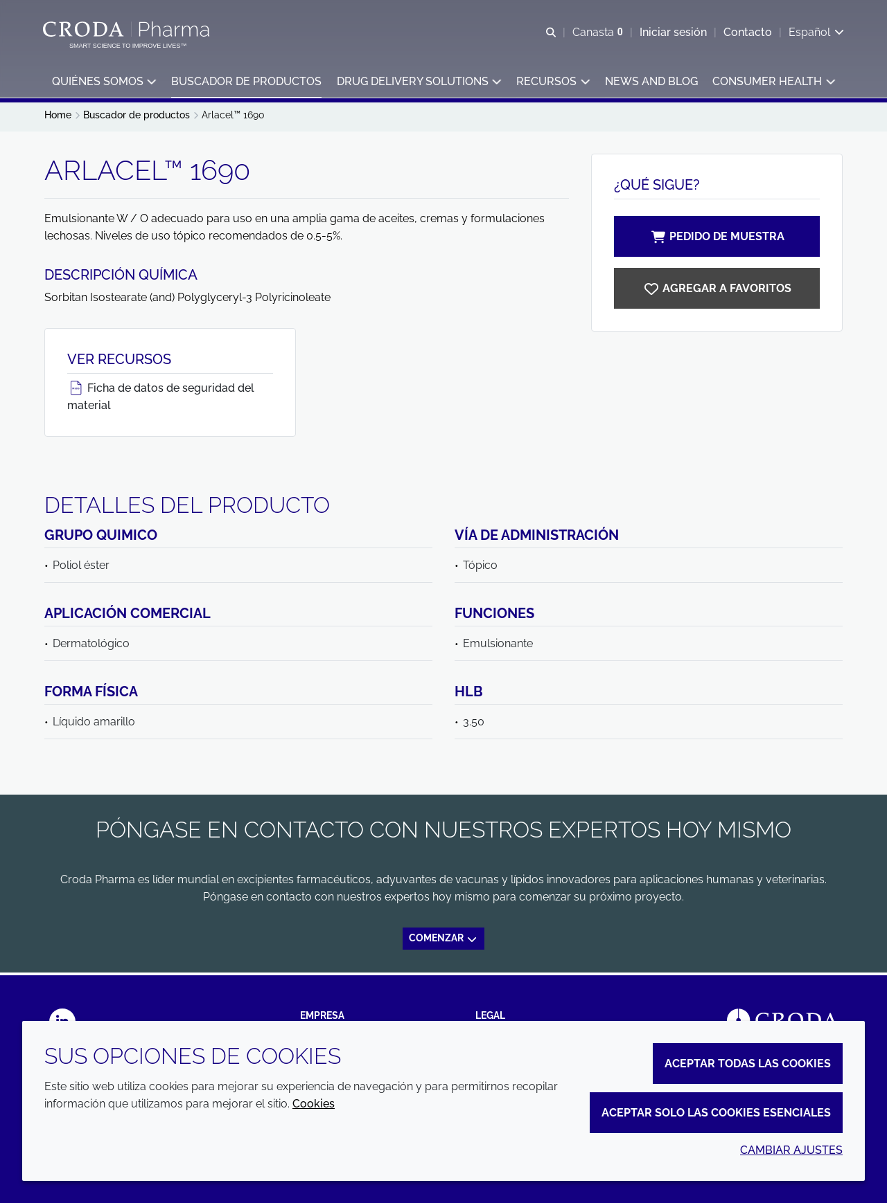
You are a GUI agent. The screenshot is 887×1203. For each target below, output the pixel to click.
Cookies (313, 1103)
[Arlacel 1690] (717, 291)
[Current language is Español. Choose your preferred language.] (815, 33)
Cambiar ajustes (791, 1150)
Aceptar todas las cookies (748, 1063)
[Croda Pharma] (129, 30)
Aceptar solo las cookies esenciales (716, 1112)
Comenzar (443, 942)
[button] (104, 83)
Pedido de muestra (717, 239)
